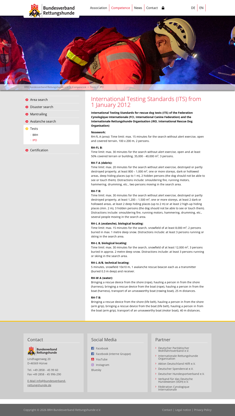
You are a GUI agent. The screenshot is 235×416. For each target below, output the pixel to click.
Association (98, 8)
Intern (163, 8)
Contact (152, 8)
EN (201, 8)
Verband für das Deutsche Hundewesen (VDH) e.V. (175, 380)
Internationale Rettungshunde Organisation (178, 357)
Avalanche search (43, 121)
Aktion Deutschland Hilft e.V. (177, 363)
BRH (35, 135)
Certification (39, 150)
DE (193, 8)
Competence (120, 8)
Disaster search (41, 107)
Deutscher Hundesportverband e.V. (181, 374)
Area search (39, 99)
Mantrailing (38, 114)
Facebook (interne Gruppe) (113, 353)
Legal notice (183, 410)
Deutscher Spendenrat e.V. (175, 368)
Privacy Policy (203, 410)
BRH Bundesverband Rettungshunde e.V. (46, 87)
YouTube (102, 359)
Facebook (102, 348)
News (138, 8)
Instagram (102, 364)
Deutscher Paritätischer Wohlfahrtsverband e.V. (173, 349)
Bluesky (96, 370)
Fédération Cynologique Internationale (173, 388)
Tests (93, 87)
